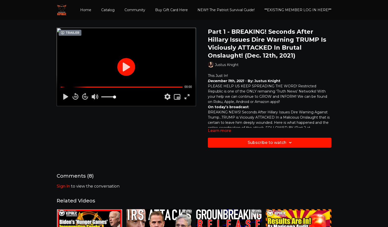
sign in (63, 186)
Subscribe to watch (270, 143)
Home (85, 10)
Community (134, 10)
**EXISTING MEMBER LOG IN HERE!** (298, 10)
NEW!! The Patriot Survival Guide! (226, 10)
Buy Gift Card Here (171, 10)
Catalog (108, 10)
